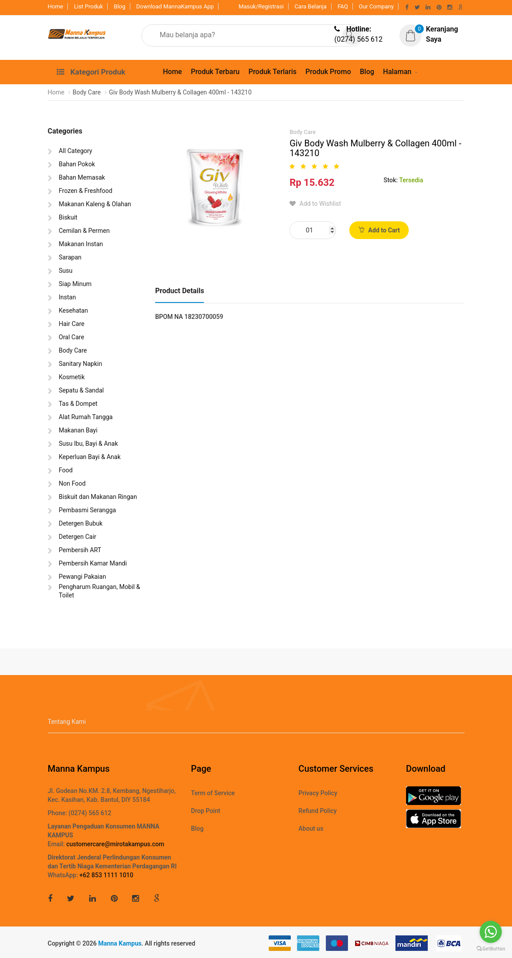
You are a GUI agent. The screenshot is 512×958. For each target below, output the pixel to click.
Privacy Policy (317, 793)
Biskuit (68, 217)
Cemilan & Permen (84, 230)
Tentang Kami (67, 721)
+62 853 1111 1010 (106, 875)
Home (55, 6)
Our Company (376, 6)
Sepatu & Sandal (81, 390)
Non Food (72, 483)
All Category (75, 150)
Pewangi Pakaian (82, 576)
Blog (119, 6)
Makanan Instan (81, 243)
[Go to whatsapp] (491, 932)
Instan (67, 297)
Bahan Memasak (82, 177)
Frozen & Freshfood (86, 190)
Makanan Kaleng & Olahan (95, 204)
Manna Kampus (119, 943)
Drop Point (205, 810)
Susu (66, 270)
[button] (435, 34)
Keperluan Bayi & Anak (90, 456)
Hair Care (72, 323)
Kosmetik (72, 377)
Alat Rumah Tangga (86, 416)
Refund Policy (317, 810)
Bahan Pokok (77, 164)
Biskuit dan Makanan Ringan (98, 496)
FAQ (342, 6)
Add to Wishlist (315, 203)
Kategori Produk (91, 71)
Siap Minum (75, 283)
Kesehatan (73, 310)
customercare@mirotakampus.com (115, 844)
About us (310, 828)
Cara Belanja (310, 6)
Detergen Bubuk (81, 523)
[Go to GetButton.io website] (491, 949)
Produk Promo (328, 71)
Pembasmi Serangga (87, 510)
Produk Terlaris (272, 71)
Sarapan (70, 257)
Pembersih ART (80, 550)
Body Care (73, 350)
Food (66, 470)
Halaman (397, 71)
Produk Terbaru (215, 71)
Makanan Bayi (78, 430)
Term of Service (213, 793)
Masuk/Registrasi (261, 6)
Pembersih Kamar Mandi (93, 563)
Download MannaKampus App (175, 6)
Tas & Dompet (78, 403)
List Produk (88, 6)
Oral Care (71, 337)
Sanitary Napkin (80, 363)
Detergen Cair (78, 536)
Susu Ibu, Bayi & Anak (88, 443)
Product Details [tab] (179, 291)
